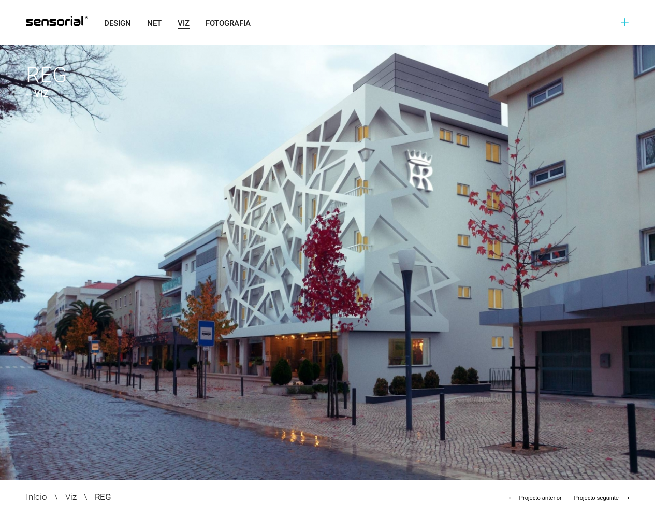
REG (103, 497)
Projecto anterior (535, 498)
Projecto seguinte (601, 498)
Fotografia (228, 23)
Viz (184, 23)
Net (154, 23)
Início (36, 497)
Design (117, 23)
